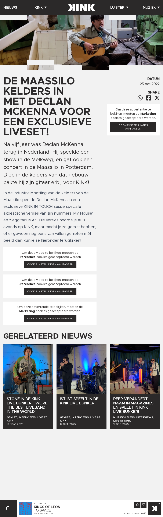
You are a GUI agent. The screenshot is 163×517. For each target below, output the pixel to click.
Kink (41, 7)
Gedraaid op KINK (44, 514)
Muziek (151, 7)
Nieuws (10, 7)
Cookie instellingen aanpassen (50, 264)
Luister (119, 7)
